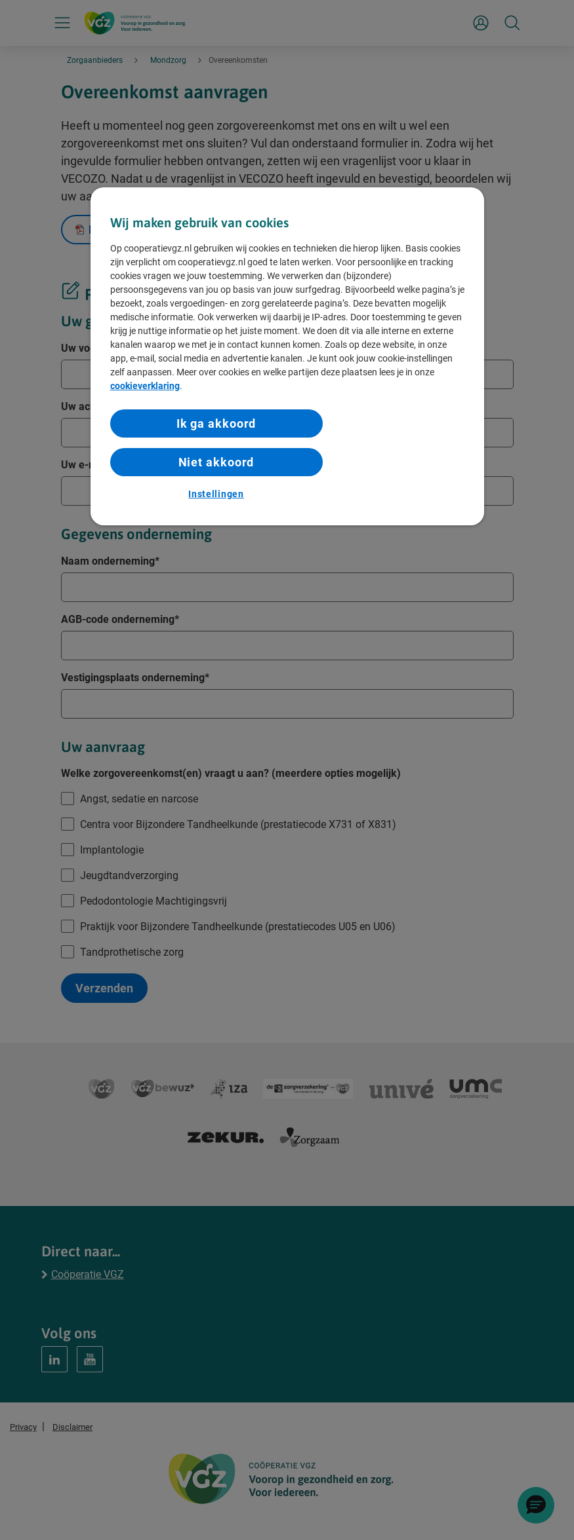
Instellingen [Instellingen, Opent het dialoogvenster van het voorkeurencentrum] (215, 494)
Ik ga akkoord (216, 423)
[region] (287, 356)
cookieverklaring (145, 386)
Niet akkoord (216, 462)
